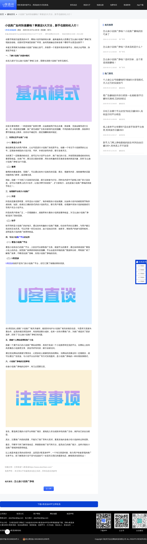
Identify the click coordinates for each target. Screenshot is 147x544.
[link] (2, 14)
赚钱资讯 (11, 14)
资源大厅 (86, 5)
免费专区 (113, 5)
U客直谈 (9, 263)
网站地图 (53, 514)
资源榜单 (127, 5)
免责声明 (70, 514)
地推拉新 (100, 5)
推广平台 (20, 237)
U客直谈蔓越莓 (10, 30)
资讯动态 (73, 5)
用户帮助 (36, 514)
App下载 (140, 5)
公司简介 (3, 514)
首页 (2, 14)
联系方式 (20, 514)
